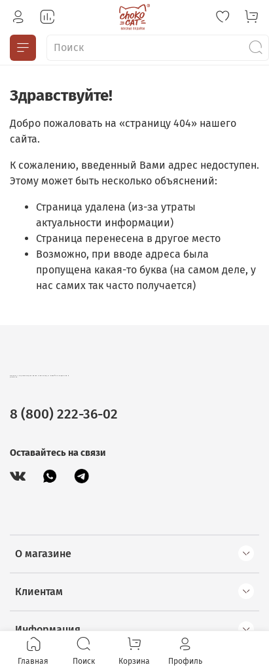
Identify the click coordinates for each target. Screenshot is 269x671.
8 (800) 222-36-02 (64, 414)
